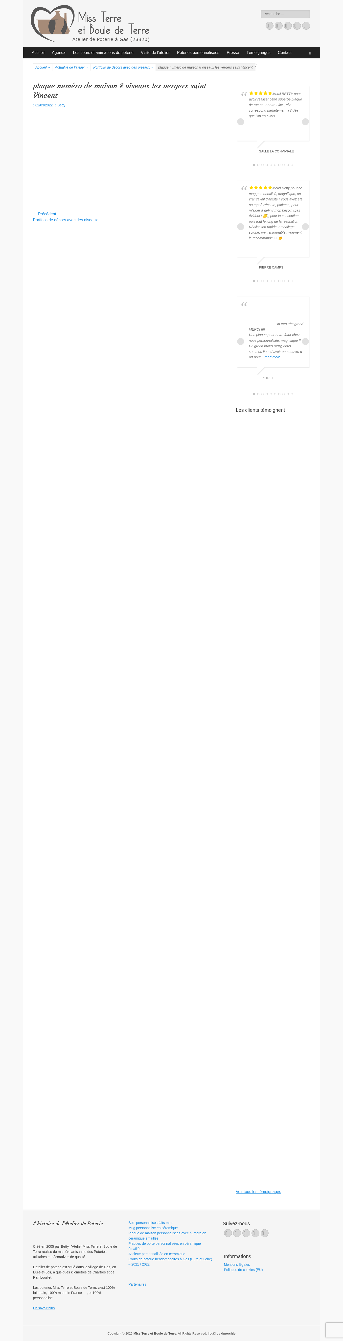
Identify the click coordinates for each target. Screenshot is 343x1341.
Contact (285, 52)
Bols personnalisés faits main (151, 1223)
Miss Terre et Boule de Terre (155, 1333)
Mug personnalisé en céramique (153, 1228)
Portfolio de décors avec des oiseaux (123, 67)
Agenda (59, 52)
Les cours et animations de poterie (103, 52)
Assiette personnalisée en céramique (157, 1254)
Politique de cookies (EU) (243, 1270)
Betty (61, 105)
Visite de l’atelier (155, 52)
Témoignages (259, 52)
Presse (233, 52)
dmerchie (228, 1333)
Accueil (38, 52)
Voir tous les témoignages (258, 1192)
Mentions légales (237, 1265)
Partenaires (137, 1284)
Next (305, 121)
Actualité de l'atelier (71, 67)
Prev (240, 121)
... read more (270, 357)
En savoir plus (44, 1308)
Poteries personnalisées (198, 52)
